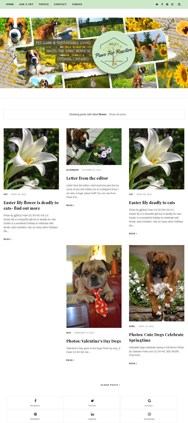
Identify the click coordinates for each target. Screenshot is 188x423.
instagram (149, 415)
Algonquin (72, 170)
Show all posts (117, 114)
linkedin (92, 415)
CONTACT (60, 4)
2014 (68, 333)
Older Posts (110, 385)
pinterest (35, 415)
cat (6, 194)
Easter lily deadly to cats (152, 202)
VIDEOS (77, 4)
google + (149, 402)
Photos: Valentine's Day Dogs (93, 341)
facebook (35, 402)
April (132, 326)
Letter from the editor (87, 178)
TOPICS (44, 4)
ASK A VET (26, 4)
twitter (92, 402)
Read (7, 239)
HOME (10, 4)
